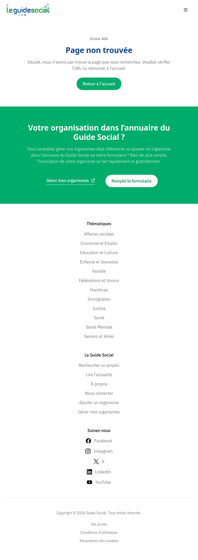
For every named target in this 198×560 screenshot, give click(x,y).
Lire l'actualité (99, 374)
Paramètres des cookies (99, 541)
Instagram (103, 451)
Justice (98, 308)
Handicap (99, 289)
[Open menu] (185, 10)
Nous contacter (99, 393)
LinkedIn (103, 471)
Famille (99, 271)
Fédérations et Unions (99, 280)
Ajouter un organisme (99, 402)
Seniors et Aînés (99, 336)
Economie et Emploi (99, 243)
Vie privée (99, 524)
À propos (99, 384)
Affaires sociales (99, 234)
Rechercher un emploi (99, 365)
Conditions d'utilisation (99, 532)
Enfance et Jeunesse (99, 261)
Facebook (103, 440)
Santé (99, 317)
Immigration (99, 299)
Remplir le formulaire (132, 181)
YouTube (103, 482)
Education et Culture (99, 252)
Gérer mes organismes (99, 411)
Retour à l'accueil (99, 83)
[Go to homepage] (28, 10)
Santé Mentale (99, 327)
